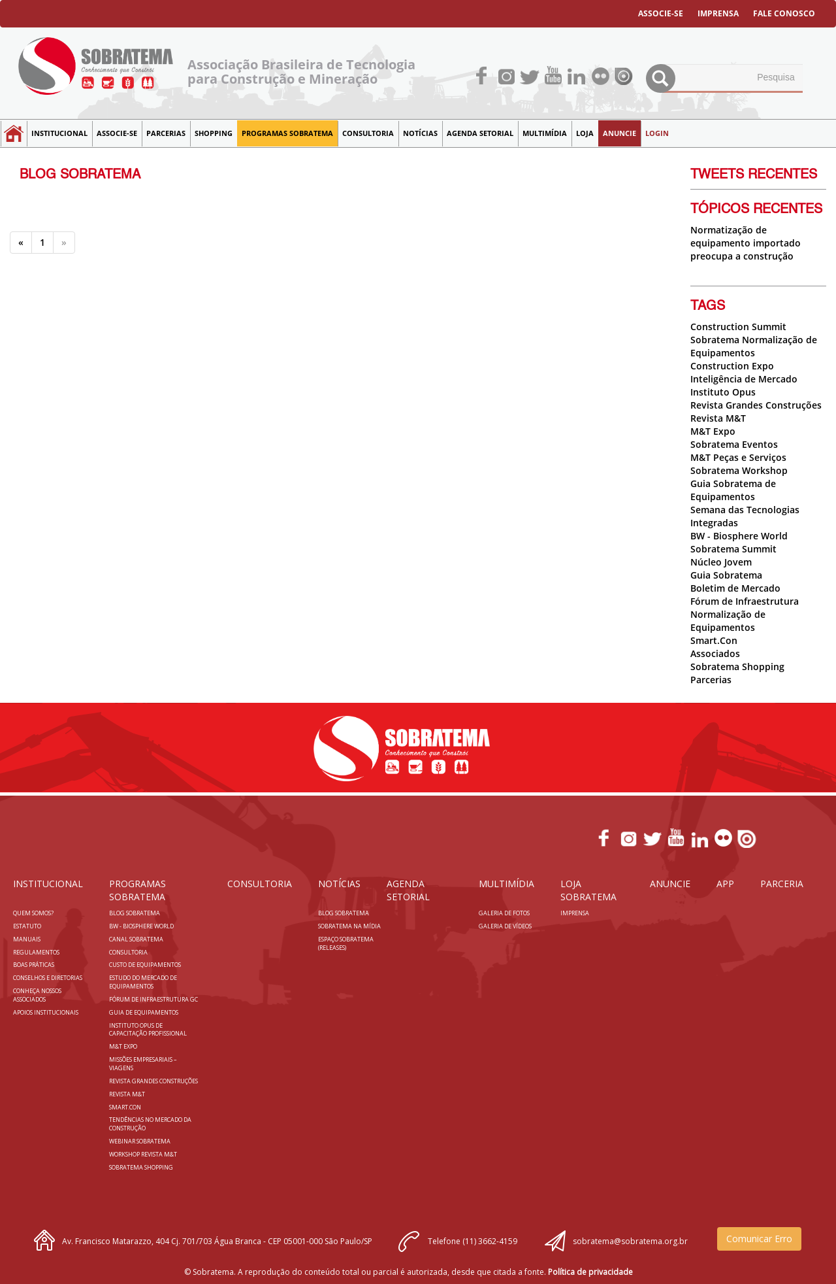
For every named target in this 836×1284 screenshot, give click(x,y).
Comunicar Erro (759, 1238)
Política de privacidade (590, 1271)
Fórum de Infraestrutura (744, 601)
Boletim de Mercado (735, 588)
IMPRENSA (718, 13)
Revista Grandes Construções (756, 405)
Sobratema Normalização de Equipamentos (753, 346)
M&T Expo (712, 431)
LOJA (585, 133)
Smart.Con (713, 640)
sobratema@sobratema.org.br (630, 1241)
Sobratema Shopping (737, 666)
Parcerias (165, 133)
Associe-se (117, 133)
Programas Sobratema (287, 133)
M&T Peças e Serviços (738, 457)
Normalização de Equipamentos (727, 621)
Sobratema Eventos (734, 444)
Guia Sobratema (726, 575)
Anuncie (619, 133)
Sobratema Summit (733, 549)
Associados (715, 653)
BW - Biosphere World (739, 536)
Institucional (59, 133)
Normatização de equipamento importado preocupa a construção (745, 243)
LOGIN (657, 133)
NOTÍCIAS (420, 133)
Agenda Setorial (480, 133)
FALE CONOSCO (784, 13)
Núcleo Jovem (721, 562)
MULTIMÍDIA (544, 133)
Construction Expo (732, 366)
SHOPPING (214, 133)
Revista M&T (718, 418)
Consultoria (368, 133)
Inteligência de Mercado (743, 379)
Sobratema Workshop (739, 470)
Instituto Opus (723, 392)
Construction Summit (738, 326)
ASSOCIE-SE (660, 13)
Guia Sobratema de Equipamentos (733, 490)
